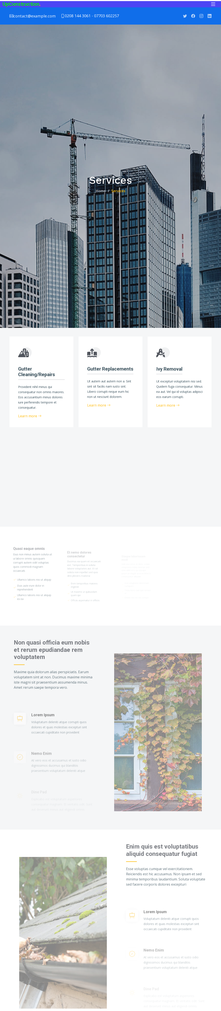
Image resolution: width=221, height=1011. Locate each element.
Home (101, 190)
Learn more (29, 416)
